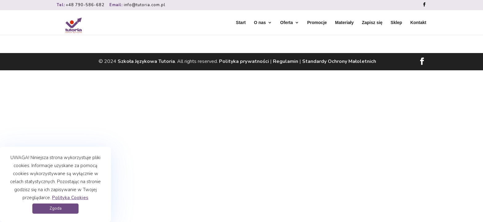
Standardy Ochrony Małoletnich (339, 61)
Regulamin (285, 61)
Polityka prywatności (244, 61)
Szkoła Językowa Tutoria (146, 61)
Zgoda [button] (56, 208)
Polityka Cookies (70, 198)
